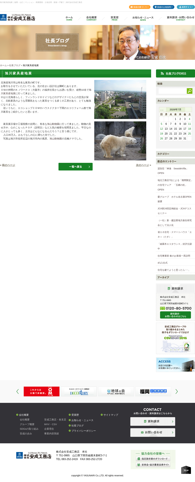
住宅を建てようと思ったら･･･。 (174, 270)
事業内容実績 (51, 433)
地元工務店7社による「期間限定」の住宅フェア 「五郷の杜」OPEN (175, 185)
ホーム (3, 65)
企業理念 (49, 428)
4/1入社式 (163, 262)
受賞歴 (75, 414)
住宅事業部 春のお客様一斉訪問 (174, 255)
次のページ (142, 165)
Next (177, 391)
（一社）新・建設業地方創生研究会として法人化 (175, 222)
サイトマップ (111, 414)
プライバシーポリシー (84, 430)
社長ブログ (14, 65)
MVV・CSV (50, 424)
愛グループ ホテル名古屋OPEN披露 (174, 199)
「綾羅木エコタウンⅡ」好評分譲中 (175, 246)
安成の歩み (26, 433)
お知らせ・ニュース (82, 420)
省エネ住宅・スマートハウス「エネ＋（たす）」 (175, 234)
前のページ (8, 165)
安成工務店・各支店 (55, 419)
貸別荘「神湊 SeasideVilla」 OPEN (174, 171)
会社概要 (24, 414)
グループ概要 (27, 424)
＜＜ (162, 110)
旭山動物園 (53, 124)
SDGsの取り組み (29, 428)
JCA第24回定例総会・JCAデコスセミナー (174, 211)
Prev (17, 391)
